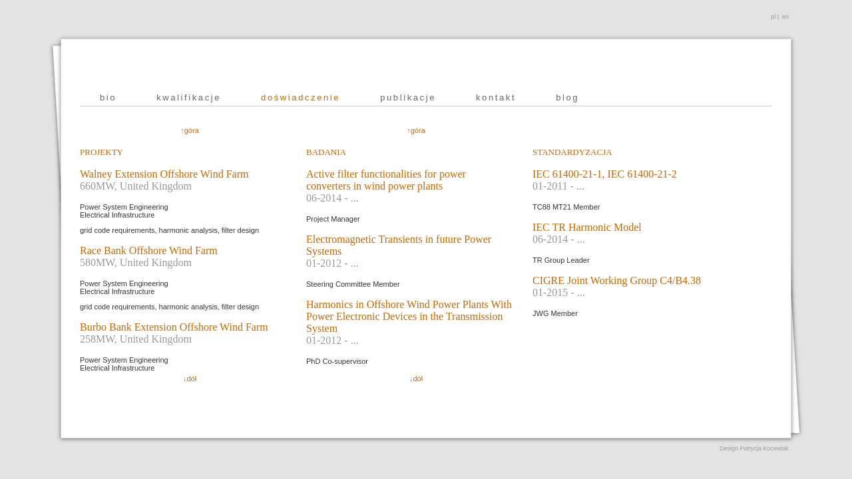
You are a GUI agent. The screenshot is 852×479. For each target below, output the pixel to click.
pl (773, 16)
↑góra (189, 130)
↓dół (189, 379)
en (785, 16)
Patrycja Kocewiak (764, 448)
